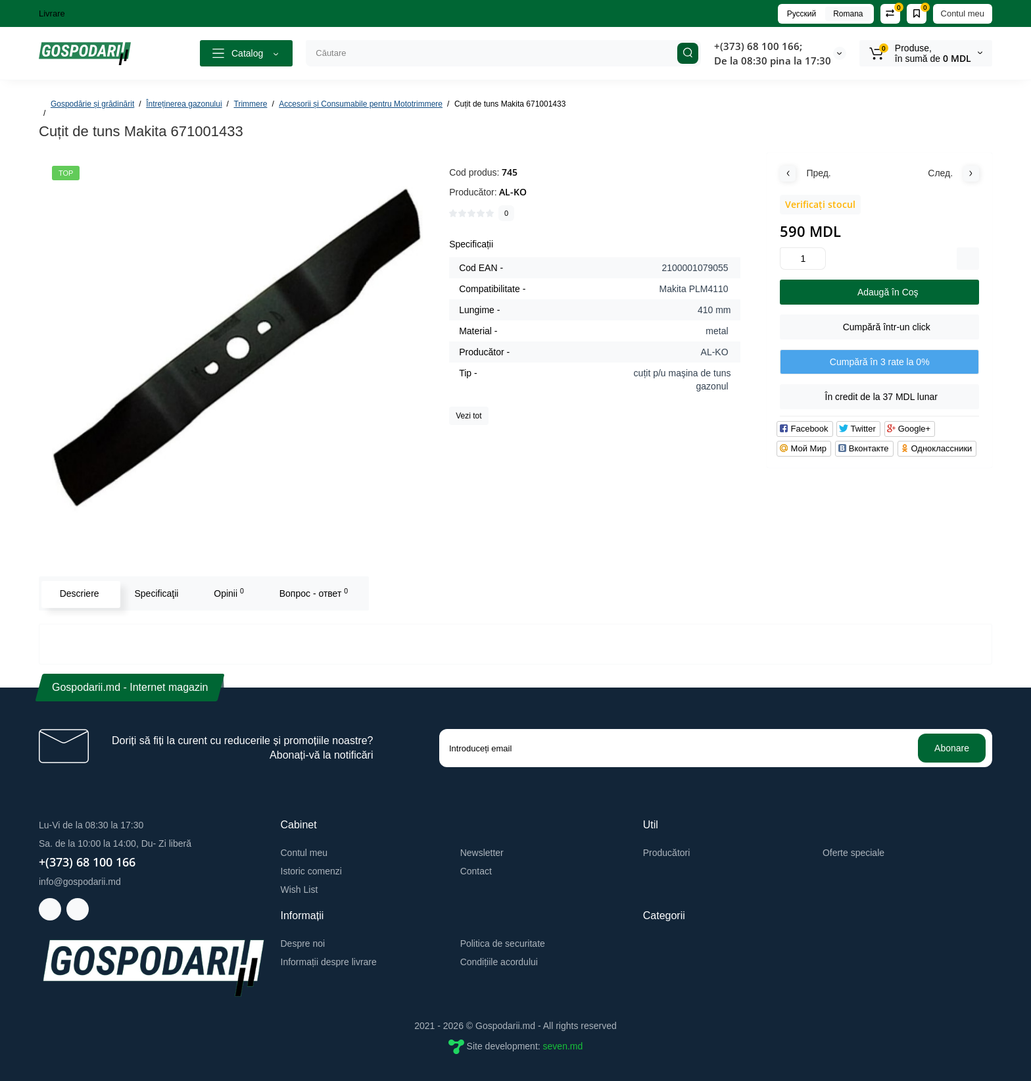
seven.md (563, 1045)
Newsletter (482, 852)
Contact (476, 871)
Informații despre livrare (329, 962)
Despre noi (303, 943)
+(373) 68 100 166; (758, 46)
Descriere (77, 593)
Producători (666, 852)
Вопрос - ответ (311, 593)
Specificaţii (155, 593)
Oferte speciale (853, 852)
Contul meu (962, 13)
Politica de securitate (502, 943)
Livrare (52, 13)
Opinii (227, 593)
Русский (802, 13)
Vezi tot (468, 415)
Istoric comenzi (311, 871)
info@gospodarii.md (80, 881)
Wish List (299, 889)
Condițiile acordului (499, 962)
